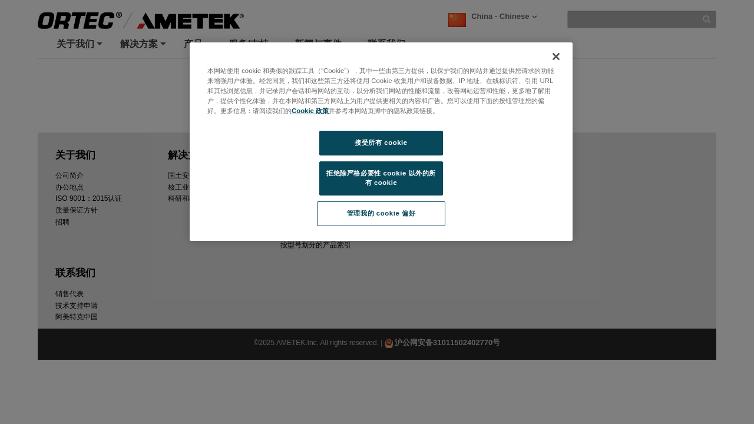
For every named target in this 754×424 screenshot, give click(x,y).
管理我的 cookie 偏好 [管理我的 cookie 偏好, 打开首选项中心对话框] (381, 213)
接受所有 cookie (381, 142)
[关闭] (556, 56)
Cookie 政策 (310, 110)
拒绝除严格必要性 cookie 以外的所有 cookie (381, 178)
